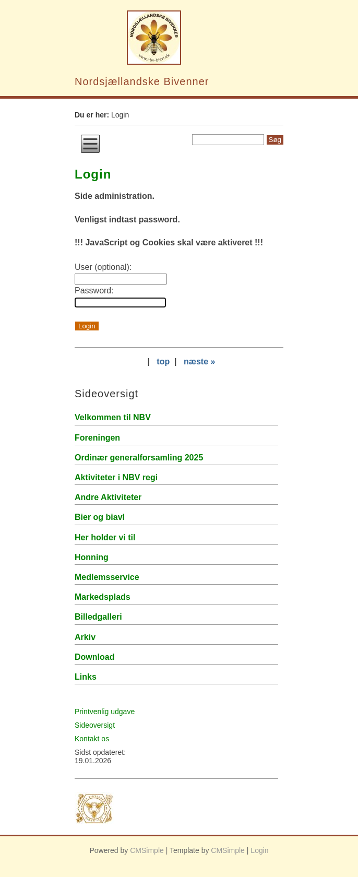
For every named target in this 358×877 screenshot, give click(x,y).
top (163, 361)
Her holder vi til (105, 537)
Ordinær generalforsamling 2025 (139, 457)
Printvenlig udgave (105, 711)
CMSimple (147, 850)
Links (86, 676)
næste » (199, 361)
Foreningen (97, 437)
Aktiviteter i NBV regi (116, 477)
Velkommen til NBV (113, 417)
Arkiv (85, 637)
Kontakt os (92, 738)
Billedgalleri (98, 616)
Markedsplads (102, 596)
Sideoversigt (95, 725)
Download (94, 657)
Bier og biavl (100, 517)
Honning (92, 557)
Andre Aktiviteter (108, 497)
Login (259, 850)
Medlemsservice (107, 577)
